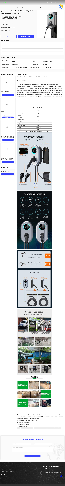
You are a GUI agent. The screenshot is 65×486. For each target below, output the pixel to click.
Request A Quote (25, 36)
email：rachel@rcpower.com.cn (7, 471)
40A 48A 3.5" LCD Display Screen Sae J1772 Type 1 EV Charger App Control (7, 93)
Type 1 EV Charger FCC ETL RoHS (27, 427)
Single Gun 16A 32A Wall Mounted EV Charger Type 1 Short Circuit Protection (7, 115)
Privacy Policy (11, 484)
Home (29, 2)
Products (36, 2)
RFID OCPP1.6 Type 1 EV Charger (40, 427)
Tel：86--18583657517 (6, 469)
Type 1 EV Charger (12, 7)
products (6, 7)
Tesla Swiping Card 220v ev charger (54, 427)
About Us (42, 2)
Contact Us (49, 2)
